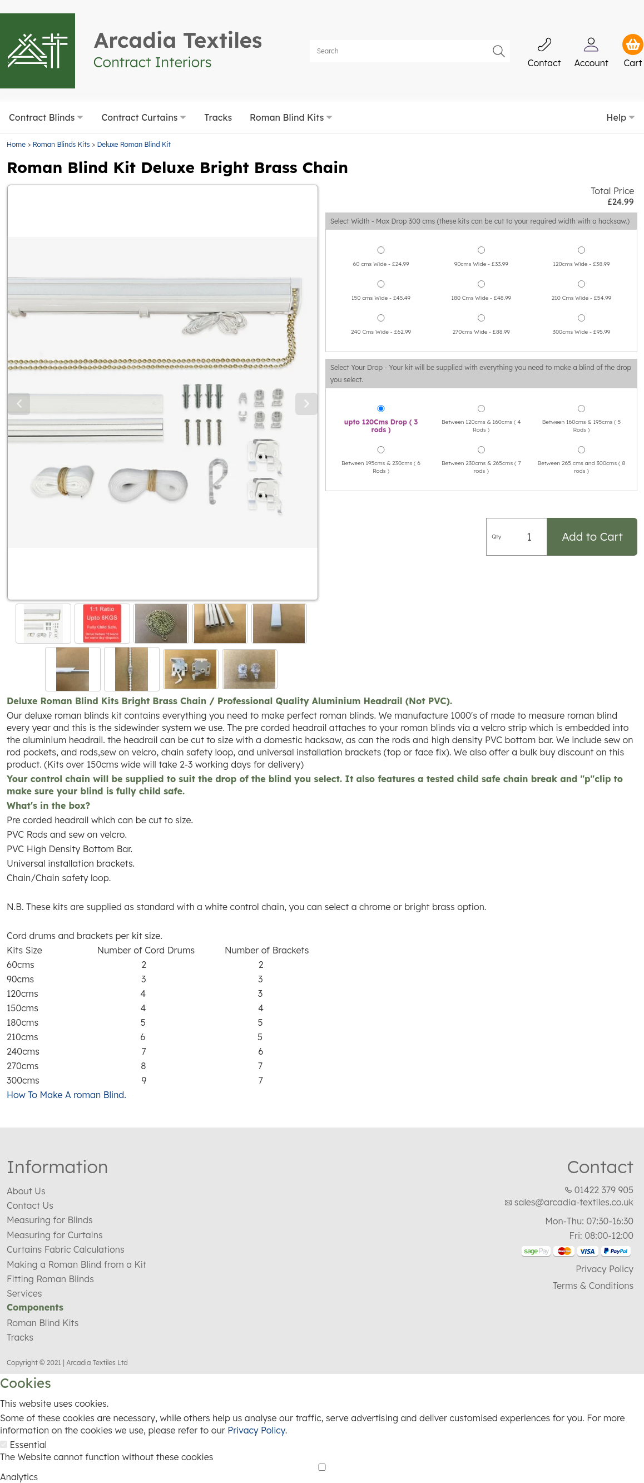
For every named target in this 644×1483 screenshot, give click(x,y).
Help (616, 90)
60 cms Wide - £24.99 (381, 237)
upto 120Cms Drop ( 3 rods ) (381, 399)
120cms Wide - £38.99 (581, 237)
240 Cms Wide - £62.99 (381, 305)
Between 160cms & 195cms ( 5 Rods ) (581, 399)
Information (57, 1139)
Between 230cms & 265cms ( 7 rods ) (481, 440)
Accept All (23, 1476)
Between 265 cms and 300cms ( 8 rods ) (582, 440)
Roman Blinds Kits (61, 117)
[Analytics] (322, 1440)
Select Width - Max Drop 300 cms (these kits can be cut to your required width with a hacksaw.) (480, 194)
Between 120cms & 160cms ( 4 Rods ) (481, 399)
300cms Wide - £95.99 (582, 305)
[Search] (410, 37)
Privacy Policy (604, 1241)
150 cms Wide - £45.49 (380, 271)
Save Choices (82, 1476)
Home (16, 117)
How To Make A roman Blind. (66, 1067)
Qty (496, 509)
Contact (600, 1139)
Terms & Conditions (593, 1258)
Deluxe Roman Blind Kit (134, 117)
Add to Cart (592, 510)
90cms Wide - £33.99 (481, 237)
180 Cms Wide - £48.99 (481, 271)
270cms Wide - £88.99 (481, 305)
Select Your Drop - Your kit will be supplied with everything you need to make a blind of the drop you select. (480, 347)
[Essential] (3, 1417)
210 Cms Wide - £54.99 (581, 271)
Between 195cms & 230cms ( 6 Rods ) (380, 440)
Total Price (612, 163)
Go (498, 37)
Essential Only (147, 1476)
